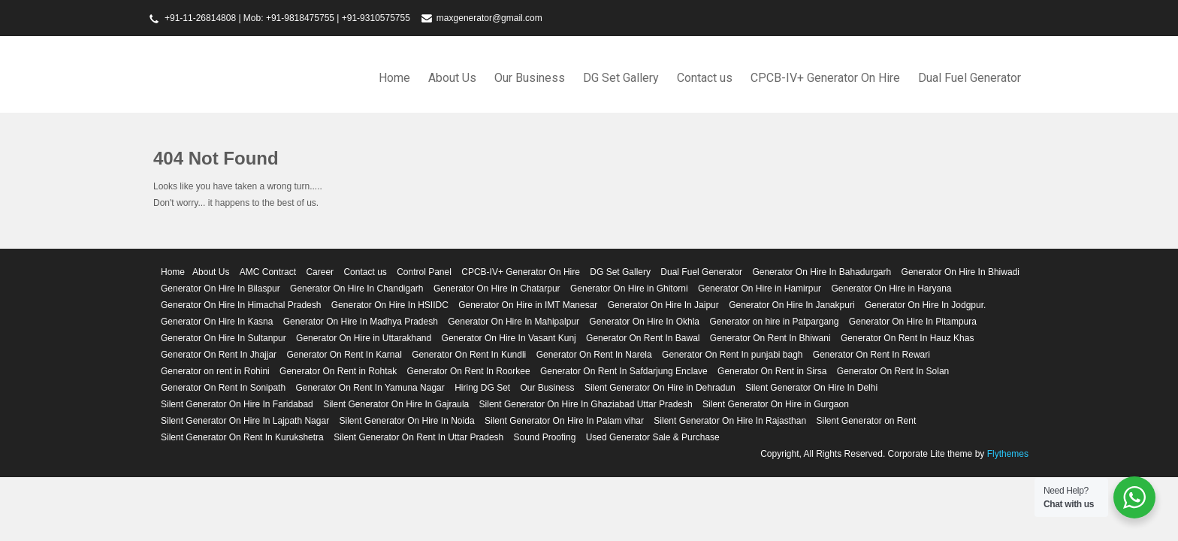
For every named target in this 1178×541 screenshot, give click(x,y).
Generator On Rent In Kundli (469, 354)
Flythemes (1006, 454)
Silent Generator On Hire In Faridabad (237, 404)
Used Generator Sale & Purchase (653, 437)
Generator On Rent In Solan (893, 371)
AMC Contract (268, 272)
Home (394, 78)
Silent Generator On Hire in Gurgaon (775, 404)
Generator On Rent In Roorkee (468, 371)
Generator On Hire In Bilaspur (220, 288)
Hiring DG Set (482, 387)
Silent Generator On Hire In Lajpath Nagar (245, 421)
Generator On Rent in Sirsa (771, 371)
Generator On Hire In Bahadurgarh (821, 272)
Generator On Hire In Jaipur (663, 305)
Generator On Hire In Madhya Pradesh (360, 321)
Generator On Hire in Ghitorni (629, 288)
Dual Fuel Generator (969, 78)
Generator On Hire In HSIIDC (390, 305)
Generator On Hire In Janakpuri (791, 305)
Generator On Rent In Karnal (343, 354)
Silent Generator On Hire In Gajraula (396, 404)
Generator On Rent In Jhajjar (218, 354)
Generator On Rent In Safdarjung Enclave (624, 371)
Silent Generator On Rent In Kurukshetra (242, 437)
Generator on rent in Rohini (215, 371)
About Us (452, 78)
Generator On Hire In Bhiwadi (960, 272)
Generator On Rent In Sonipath (223, 387)
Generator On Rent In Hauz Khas (907, 338)
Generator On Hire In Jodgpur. (925, 305)
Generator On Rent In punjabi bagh (732, 354)
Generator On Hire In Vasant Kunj (509, 338)
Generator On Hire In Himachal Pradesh (241, 305)
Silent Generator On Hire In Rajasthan (730, 421)
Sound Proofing (545, 437)
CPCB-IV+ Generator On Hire (825, 78)
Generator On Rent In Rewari (871, 354)
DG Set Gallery (621, 78)
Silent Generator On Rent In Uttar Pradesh (418, 437)
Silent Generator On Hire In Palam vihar (564, 421)
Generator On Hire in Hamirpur (759, 288)
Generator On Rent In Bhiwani (770, 338)
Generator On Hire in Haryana (891, 288)
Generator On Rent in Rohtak (338, 371)
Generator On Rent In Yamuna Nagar (369, 387)
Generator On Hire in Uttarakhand (363, 338)
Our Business (529, 78)
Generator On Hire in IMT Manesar (527, 305)
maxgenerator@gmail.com (489, 18)
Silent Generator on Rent (866, 421)
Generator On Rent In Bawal (642, 338)
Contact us (704, 78)
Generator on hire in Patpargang (773, 321)
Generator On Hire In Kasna (217, 321)
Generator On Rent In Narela (594, 354)
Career (320, 272)
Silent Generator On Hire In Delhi (811, 387)
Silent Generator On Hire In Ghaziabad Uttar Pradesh (586, 404)
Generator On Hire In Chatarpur (496, 288)
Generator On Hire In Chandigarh (356, 288)
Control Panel (424, 272)
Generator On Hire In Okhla (644, 321)
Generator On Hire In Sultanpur (223, 338)
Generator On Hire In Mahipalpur (513, 321)
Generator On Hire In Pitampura (913, 321)
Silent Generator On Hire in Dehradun (659, 387)
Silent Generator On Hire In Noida (406, 421)
